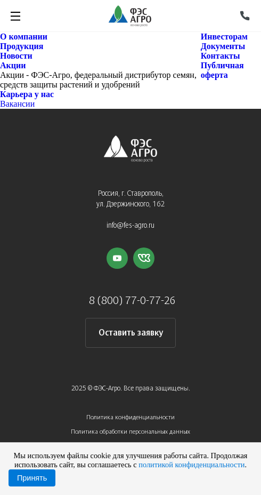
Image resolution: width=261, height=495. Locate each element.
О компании (23, 36)
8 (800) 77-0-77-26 (132, 301)
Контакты (220, 55)
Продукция (21, 46)
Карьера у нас (27, 94)
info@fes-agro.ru (130, 225)
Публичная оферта (222, 70)
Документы (223, 46)
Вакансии (17, 103)
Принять (32, 478)
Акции (13, 65)
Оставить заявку (131, 333)
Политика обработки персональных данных (130, 432)
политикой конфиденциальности (191, 464)
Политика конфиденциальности (130, 417)
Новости (16, 55)
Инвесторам (224, 36)
